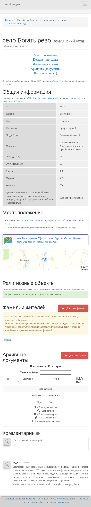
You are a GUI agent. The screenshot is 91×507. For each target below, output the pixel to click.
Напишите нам (28, 495)
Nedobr (56, 81)
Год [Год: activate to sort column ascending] (7, 379)
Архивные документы (45, 69)
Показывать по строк (45, 366)
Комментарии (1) (45, 73)
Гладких (7, 340)
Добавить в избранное (15, 46)
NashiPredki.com (11, 495)
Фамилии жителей (45, 64)
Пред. (40, 399)
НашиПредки (11, 4)
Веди (15, 459)
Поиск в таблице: (45, 372)
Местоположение (45, 55)
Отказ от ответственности (63, 495)
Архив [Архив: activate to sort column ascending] (48, 379)
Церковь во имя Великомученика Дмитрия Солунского (33, 294)
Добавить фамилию (73, 308)
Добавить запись (74, 355)
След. (51, 399)
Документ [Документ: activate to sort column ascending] (25, 379)
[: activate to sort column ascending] (74, 378)
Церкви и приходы (45, 59)
